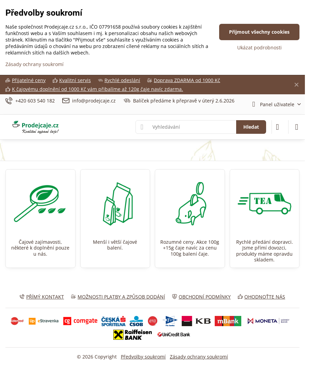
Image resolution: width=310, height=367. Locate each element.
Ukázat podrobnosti (259, 47)
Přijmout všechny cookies (259, 32)
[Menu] (297, 127)
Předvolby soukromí (143, 356)
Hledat (251, 127)
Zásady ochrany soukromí (199, 356)
